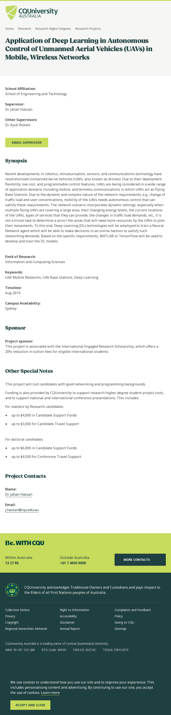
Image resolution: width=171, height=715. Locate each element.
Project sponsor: (19, 341)
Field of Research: (20, 256)
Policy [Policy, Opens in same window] (119, 616)
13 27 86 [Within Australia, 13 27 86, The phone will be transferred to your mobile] (12, 563)
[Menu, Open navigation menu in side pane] (162, 13)
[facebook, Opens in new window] (10, 663)
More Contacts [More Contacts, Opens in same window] (140, 559)
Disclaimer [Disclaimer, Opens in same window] (67, 622)
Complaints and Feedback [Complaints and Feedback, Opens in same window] (133, 610)
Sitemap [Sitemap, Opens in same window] (120, 629)
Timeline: (13, 287)
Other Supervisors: (21, 119)
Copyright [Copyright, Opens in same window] (12, 622)
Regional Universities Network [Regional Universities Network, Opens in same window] (26, 629)
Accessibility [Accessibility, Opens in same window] (68, 616)
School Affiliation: (20, 88)
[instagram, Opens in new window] (21, 663)
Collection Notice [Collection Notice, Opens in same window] (17, 610)
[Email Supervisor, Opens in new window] (26, 142)
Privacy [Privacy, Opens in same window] (10, 616)
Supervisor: (14, 104)
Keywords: (14, 272)
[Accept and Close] (30, 705)
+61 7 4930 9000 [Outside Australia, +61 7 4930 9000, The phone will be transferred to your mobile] (73, 563)
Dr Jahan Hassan (18, 494)
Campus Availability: (22, 303)
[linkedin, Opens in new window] (32, 663)
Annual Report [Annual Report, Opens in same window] (70, 629)
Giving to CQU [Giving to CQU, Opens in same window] (124, 622)
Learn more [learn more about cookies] (50, 692)
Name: (11, 489)
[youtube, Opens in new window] (54, 663)
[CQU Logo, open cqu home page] (31, 13)
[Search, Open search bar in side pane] (154, 13)
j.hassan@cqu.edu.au (22, 510)
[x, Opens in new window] (43, 663)
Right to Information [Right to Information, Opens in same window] (74, 610)
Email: (10, 504)
